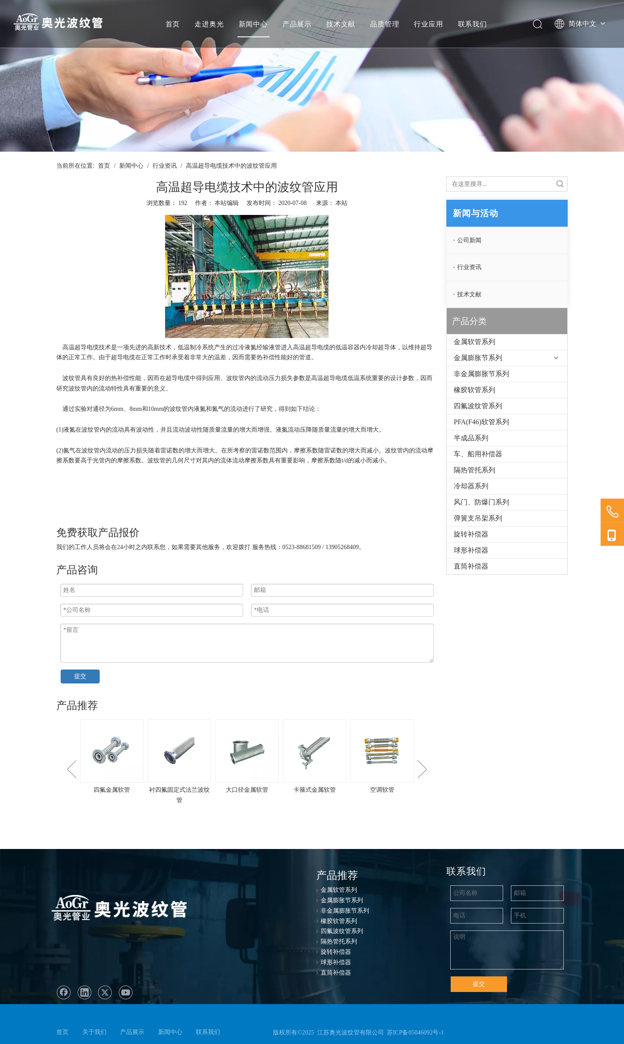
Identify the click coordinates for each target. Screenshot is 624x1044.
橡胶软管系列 (474, 390)
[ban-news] (312, 76)
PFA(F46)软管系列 (481, 422)
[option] (111, 757)
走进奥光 (209, 24)
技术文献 (340, 24)
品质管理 (384, 24)
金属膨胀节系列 (478, 357)
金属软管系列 (474, 341)
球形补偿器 (471, 550)
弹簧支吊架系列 (478, 518)
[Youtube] (126, 992)
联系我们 (472, 24)
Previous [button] (71, 769)
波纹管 (71, 378)
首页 (173, 24)
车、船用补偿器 (478, 454)
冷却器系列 (471, 486)
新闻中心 (253, 24)
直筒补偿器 (471, 566)
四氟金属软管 (112, 790)
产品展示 (297, 24)
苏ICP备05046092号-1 (415, 1032)
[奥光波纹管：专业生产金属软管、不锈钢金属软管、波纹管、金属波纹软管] (127, 909)
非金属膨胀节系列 (481, 373)
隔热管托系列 (474, 470)
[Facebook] (64, 992)
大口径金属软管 (247, 790)
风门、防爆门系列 (481, 502)
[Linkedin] (84, 992)
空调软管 (382, 790)
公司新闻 (469, 240)
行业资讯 (469, 267)
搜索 (559, 184)
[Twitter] (105, 992)
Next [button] (422, 769)
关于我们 (94, 1032)
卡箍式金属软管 (314, 790)
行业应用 (428, 24)
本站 (341, 203)
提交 (80, 676)
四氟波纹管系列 (478, 406)
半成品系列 (471, 438)
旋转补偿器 (471, 534)
